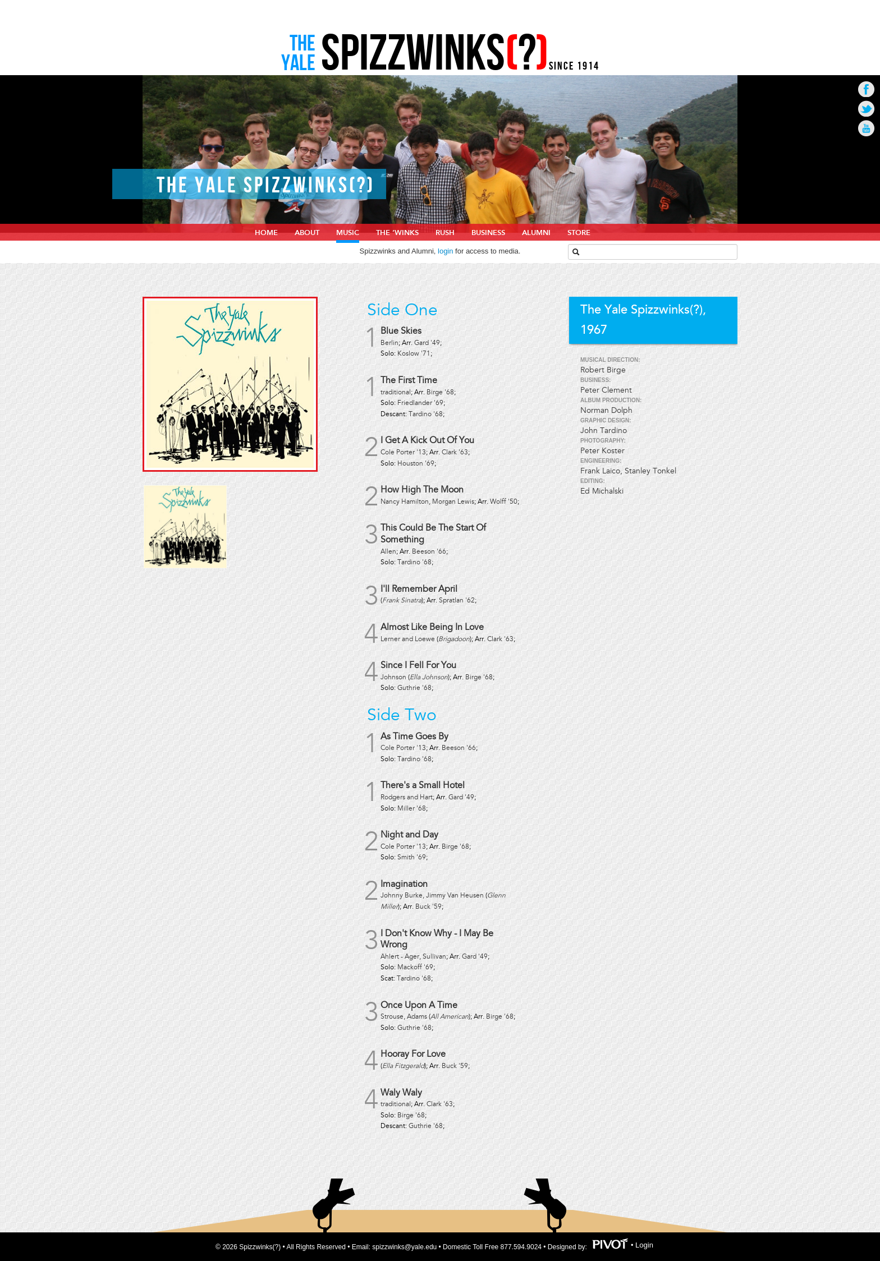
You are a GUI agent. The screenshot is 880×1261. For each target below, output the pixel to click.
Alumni (536, 232)
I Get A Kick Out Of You (427, 440)
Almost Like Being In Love (432, 627)
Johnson (393, 677)
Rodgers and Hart (407, 797)
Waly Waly (401, 1092)
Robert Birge (603, 370)
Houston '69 (415, 463)
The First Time (409, 380)
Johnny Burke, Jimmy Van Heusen (432, 895)
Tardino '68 (426, 414)
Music (347, 232)
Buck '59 (428, 907)
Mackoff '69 (415, 967)
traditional (396, 392)
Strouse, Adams (404, 1017)
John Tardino (603, 430)
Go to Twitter (866, 108)
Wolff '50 (503, 502)
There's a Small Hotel (423, 785)
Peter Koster (602, 450)
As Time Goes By (414, 736)
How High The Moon (422, 489)
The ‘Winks (397, 232)
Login (644, 1245)
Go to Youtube (866, 128)
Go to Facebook (866, 89)
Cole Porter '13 (403, 452)
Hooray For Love (413, 1054)
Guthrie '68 (414, 688)
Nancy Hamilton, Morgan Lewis (427, 502)
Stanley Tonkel (650, 471)
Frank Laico (600, 471)
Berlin (389, 343)
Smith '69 (411, 857)
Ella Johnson (429, 677)
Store (578, 232)
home (266, 232)
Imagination (404, 884)
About (307, 232)
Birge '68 (440, 392)
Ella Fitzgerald (403, 1066)
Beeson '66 (429, 551)
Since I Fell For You (418, 665)
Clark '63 (455, 452)
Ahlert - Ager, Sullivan (413, 956)
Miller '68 (411, 808)
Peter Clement (606, 390)
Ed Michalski (602, 491)
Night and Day (409, 834)
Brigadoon (454, 639)
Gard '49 (427, 343)
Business (488, 232)
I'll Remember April (419, 589)
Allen (388, 551)
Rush (445, 232)
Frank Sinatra (401, 600)
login (445, 251)
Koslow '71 (413, 353)
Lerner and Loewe (408, 639)
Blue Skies (401, 331)
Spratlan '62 (457, 600)
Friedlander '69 (420, 403)
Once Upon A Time (419, 1005)
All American (449, 1017)
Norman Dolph (606, 410)
